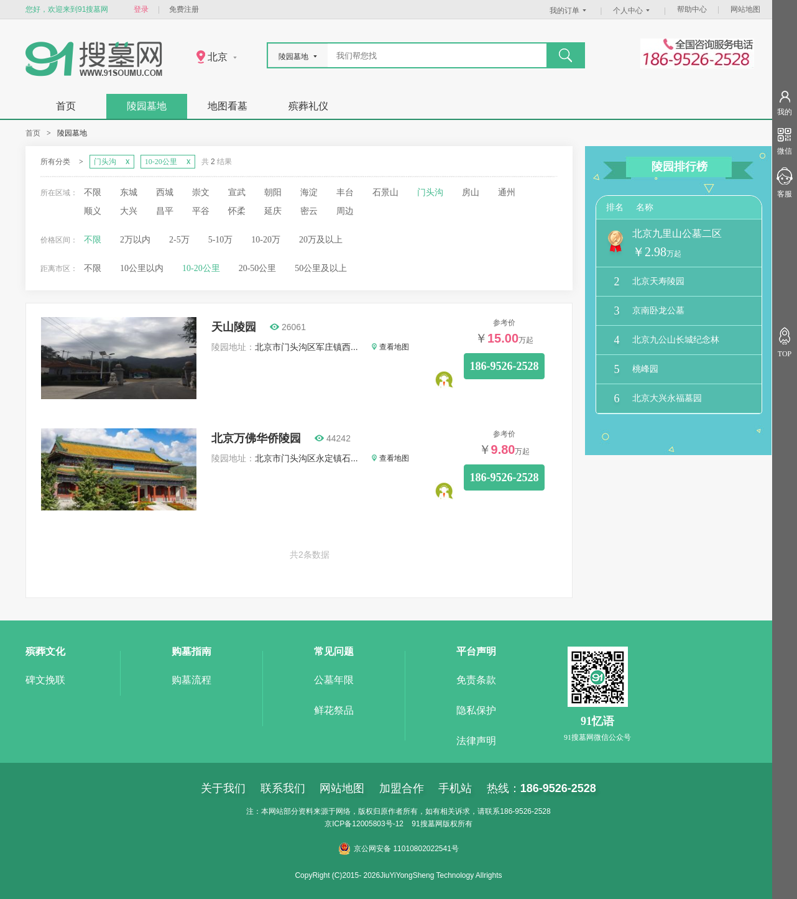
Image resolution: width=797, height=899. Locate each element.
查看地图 (390, 347)
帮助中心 (692, 9)
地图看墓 (227, 106)
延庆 (273, 211)
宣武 (237, 192)
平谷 (201, 211)
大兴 (128, 211)
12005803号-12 (377, 823)
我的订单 (569, 10)
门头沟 (430, 192)
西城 (164, 192)
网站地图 (745, 9)
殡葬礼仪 (308, 106)
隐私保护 (476, 710)
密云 (309, 211)
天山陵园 (233, 327)
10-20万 (265, 239)
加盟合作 (401, 788)
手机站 (455, 788)
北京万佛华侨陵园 (256, 438)
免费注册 (184, 9)
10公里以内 (142, 268)
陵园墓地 (147, 106)
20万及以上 (321, 239)
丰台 (345, 192)
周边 (345, 211)
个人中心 (633, 10)
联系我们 (282, 788)
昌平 (164, 211)
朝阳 (273, 192)
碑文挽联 (45, 680)
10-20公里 (201, 268)
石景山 (385, 192)
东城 (128, 192)
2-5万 (179, 239)
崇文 (201, 192)
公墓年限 (334, 680)
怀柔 (237, 211)
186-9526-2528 (504, 366)
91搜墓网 (427, 823)
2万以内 (135, 239)
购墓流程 (191, 680)
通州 (506, 192)
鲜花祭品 (334, 710)
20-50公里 (258, 268)
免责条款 (476, 680)
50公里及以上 (321, 268)
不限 (92, 192)
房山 (470, 192)
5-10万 (220, 239)
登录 (141, 9)
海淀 (309, 192)
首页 (66, 106)
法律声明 (476, 740)
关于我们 (223, 788)
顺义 (92, 211)
